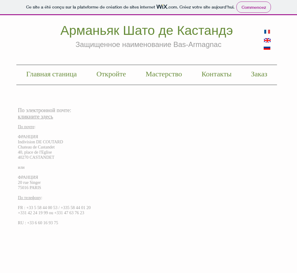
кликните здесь (35, 117)
